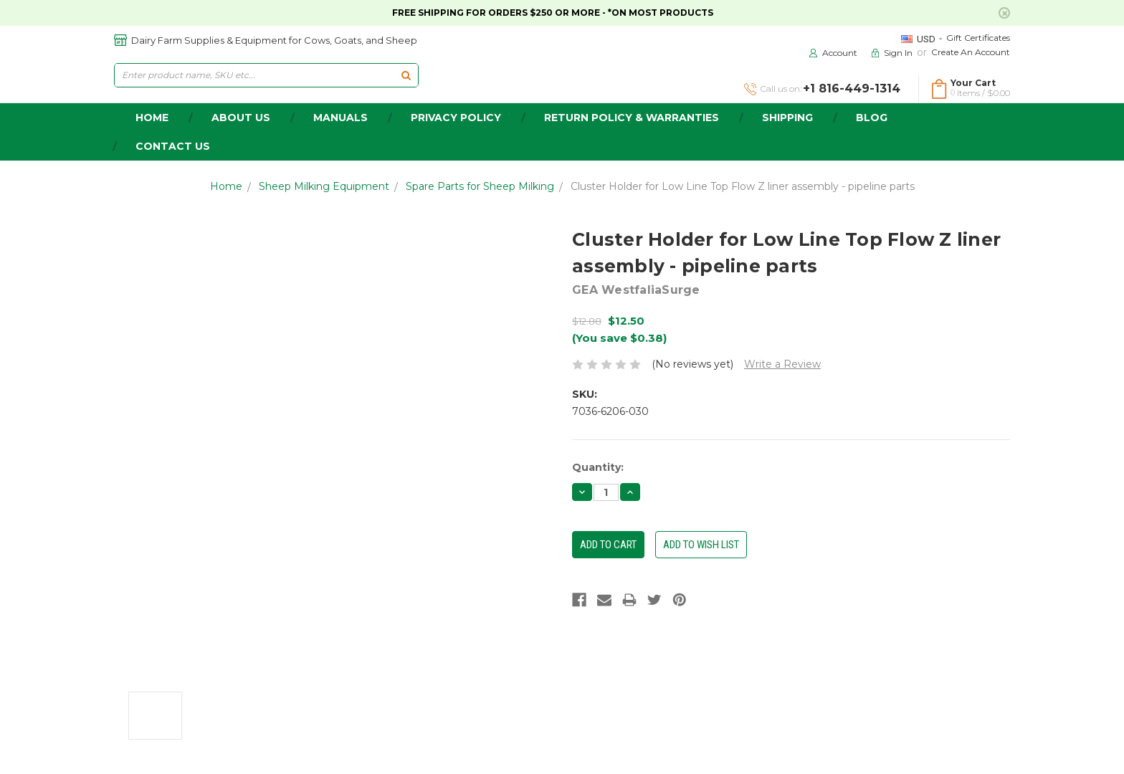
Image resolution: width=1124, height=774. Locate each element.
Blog (871, 117)
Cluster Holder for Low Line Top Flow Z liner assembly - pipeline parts (743, 186)
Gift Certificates (978, 37)
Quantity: (598, 467)
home (151, 117)
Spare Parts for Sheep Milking (480, 186)
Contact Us (172, 146)
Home (226, 186)
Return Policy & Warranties (631, 117)
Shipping (787, 117)
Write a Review (782, 364)
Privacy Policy (456, 117)
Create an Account (970, 52)
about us (240, 117)
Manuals (340, 117)
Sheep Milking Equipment (324, 186)
